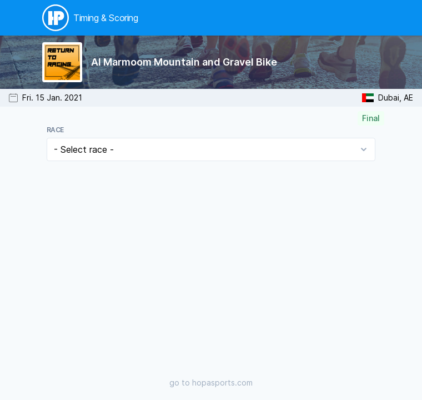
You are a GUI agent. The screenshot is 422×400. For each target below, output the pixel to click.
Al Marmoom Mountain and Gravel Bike (184, 62)
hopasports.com (222, 382)
